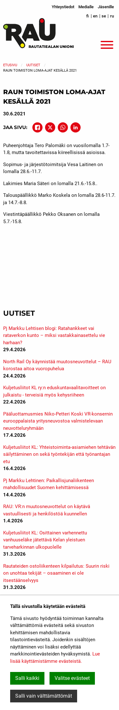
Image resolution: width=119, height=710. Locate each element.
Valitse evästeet (72, 678)
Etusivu (10, 65)
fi (87, 16)
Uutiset (33, 65)
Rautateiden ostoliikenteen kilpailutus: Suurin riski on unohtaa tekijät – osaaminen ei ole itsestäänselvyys (56, 573)
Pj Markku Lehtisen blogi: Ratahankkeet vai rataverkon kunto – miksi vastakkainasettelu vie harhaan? (54, 335)
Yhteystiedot (63, 6)
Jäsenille (106, 6)
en (95, 16)
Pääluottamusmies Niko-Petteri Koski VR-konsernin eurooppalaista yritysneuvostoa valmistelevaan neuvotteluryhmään (58, 421)
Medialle (86, 6)
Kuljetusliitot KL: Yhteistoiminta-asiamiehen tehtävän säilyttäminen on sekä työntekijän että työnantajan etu (59, 454)
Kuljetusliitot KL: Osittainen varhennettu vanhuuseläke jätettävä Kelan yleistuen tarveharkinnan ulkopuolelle (45, 540)
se (104, 16)
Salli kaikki (27, 678)
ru (112, 16)
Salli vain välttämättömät (43, 696)
